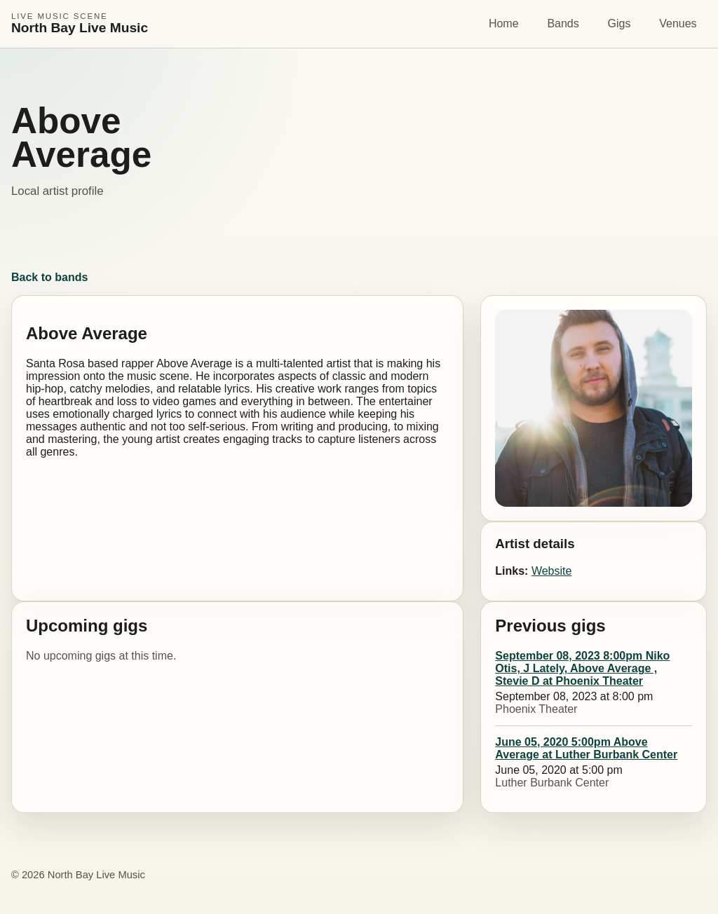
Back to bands (49, 277)
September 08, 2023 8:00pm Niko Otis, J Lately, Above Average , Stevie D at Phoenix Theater (582, 668)
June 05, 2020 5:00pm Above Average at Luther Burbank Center (586, 748)
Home (504, 23)
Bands (562, 23)
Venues (677, 23)
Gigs (619, 23)
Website (551, 571)
